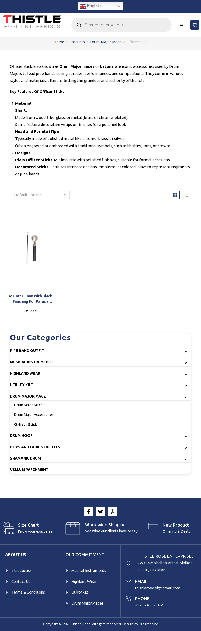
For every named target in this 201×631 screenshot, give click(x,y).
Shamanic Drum (25, 458)
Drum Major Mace (105, 41)
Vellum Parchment (29, 469)
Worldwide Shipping (105, 524)
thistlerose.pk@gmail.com (158, 588)
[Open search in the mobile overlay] (121, 25)
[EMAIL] (128, 581)
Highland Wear (25, 373)
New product (176, 524)
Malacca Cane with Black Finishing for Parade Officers (30, 299)
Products (77, 41)
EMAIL (141, 581)
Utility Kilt (21, 385)
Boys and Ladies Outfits (35, 447)
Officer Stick (25, 424)
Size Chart (28, 524)
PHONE (142, 598)
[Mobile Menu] (181, 24)
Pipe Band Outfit (27, 351)
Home (59, 41)
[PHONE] (128, 598)
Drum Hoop (21, 435)
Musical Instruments (32, 362)
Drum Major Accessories (34, 414)
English (90, 6)
